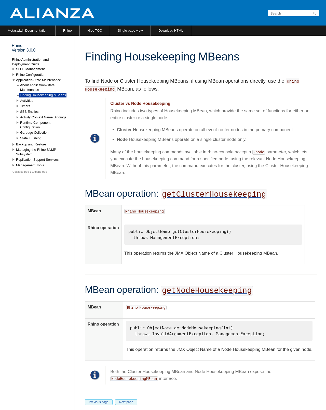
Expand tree (39, 171)
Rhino (67, 30)
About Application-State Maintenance (37, 87)
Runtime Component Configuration (35, 125)
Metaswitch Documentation (27, 30)
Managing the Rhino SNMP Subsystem (36, 152)
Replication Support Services (37, 159)
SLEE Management (30, 69)
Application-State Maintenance (38, 80)
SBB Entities (29, 112)
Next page (126, 402)
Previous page (98, 402)
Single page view (130, 30)
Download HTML (170, 30)
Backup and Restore (31, 144)
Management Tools (30, 165)
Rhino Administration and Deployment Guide (30, 62)
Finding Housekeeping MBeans (43, 95)
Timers (25, 106)
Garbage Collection (34, 132)
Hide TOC (94, 30)
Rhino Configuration (30, 75)
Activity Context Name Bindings (43, 117)
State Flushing (30, 138)
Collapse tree (20, 171)
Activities (26, 101)
